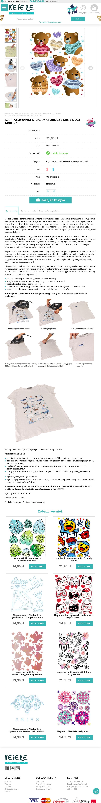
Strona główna (9, 114)
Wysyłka (8, 784)
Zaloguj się (83, 9)
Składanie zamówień (43, 789)
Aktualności (40, 781)
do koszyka (37, 566)
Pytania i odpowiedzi (43, 784)
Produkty (18, 114)
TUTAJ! (61, 489)
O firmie (8, 781)
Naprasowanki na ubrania (51, 114)
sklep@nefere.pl (52, 1)
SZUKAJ (78, 19)
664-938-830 (78, 781)
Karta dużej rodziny (12, 789)
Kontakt (7, 792)
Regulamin (8, 786)
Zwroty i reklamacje (43, 786)
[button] (90, 67)
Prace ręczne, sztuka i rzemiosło (32, 114)
